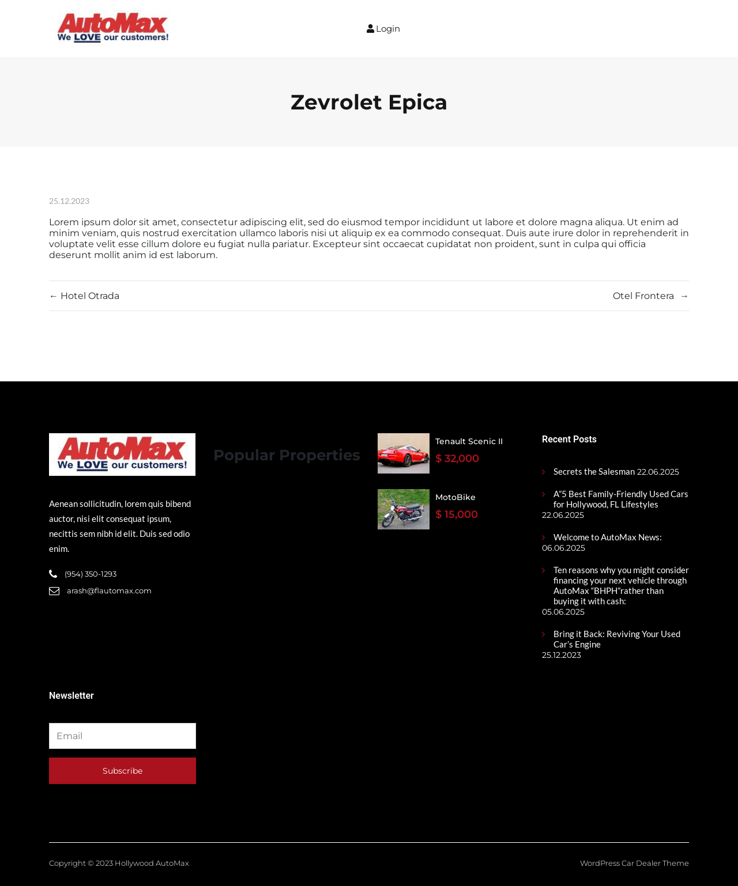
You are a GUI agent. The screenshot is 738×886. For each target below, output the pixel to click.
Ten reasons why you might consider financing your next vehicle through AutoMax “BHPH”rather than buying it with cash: (621, 585)
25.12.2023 (69, 201)
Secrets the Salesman (594, 471)
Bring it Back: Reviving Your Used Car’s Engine (617, 638)
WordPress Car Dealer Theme (634, 863)
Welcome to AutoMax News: (608, 537)
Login (383, 28)
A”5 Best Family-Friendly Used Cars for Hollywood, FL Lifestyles (621, 499)
